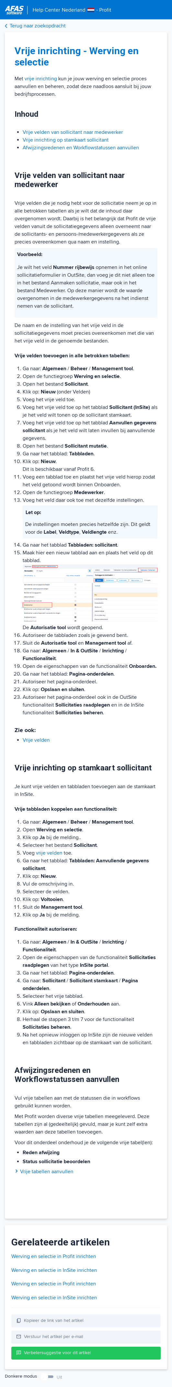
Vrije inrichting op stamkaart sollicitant (66, 140)
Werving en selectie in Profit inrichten (53, 1256)
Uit (59, 1377)
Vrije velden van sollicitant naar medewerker (73, 132)
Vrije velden (36, 740)
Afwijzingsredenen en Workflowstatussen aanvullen (81, 147)
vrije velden (49, 853)
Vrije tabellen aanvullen (44, 1171)
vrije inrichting (41, 78)
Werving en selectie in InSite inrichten (54, 1270)
